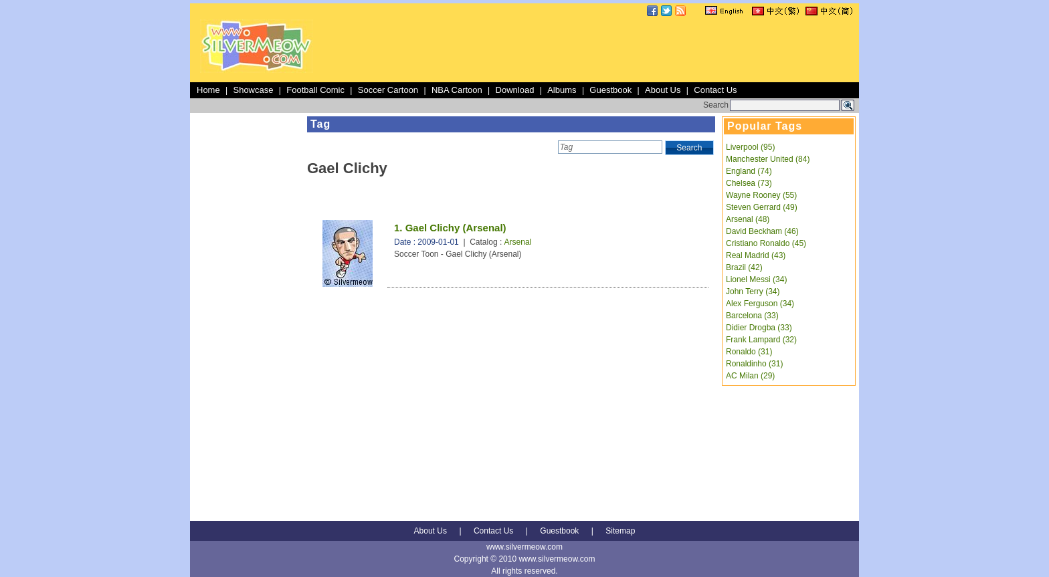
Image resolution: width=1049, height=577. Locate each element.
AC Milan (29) (750, 375)
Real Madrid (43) (755, 255)
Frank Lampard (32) (761, 339)
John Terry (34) (752, 291)
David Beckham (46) (762, 231)
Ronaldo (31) (749, 351)
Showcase (253, 90)
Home (208, 90)
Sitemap (620, 531)
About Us (662, 90)
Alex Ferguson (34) (760, 303)
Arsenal (518, 242)
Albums (561, 90)
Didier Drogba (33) (759, 327)
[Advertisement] (612, 49)
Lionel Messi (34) (756, 279)
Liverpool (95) (750, 147)
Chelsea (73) (749, 183)
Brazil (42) (744, 267)
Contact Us (715, 90)
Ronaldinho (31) (754, 363)
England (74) (749, 171)
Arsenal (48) (747, 219)
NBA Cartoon (457, 90)
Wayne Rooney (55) (761, 195)
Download (515, 90)
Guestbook (610, 90)
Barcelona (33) (752, 315)
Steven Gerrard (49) (761, 207)
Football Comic (315, 90)
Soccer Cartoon (388, 90)
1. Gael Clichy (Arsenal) (450, 227)
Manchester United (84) (767, 159)
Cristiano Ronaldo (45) (766, 243)
